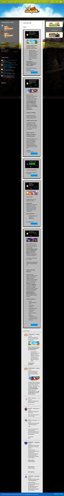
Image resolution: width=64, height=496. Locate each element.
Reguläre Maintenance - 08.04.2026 (32, 184)
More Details (56, 494)
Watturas (5, 32)
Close (61, 494)
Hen (4, 70)
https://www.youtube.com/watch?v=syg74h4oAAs (32, 263)
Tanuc (4, 77)
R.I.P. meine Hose (6, 72)
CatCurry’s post (33, 445)
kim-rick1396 (31, 165)
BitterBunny (16, 51)
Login (57, 1)
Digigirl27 (31, 442)
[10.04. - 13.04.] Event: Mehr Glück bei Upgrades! (32, 33)
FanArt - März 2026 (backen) (8, 75)
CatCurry (30, 476)
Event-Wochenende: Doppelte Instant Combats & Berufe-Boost (33, 82)
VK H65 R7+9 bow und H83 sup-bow (32, 162)
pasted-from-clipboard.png (31, 169)
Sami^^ (4, 73)
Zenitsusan (5, 62)
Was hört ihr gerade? (7, 69)
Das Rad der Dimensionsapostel (32, 232)
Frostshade (6, 25)
